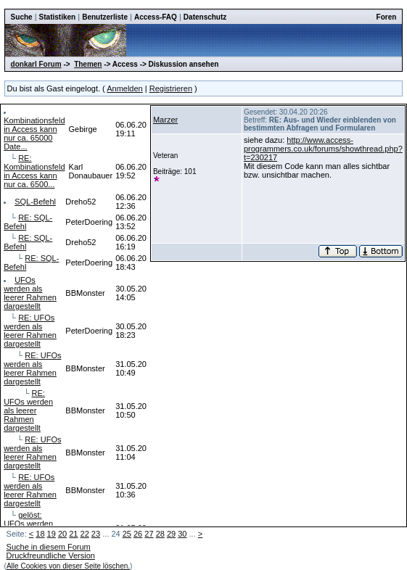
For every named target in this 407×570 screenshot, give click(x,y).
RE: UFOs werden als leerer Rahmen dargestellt (30, 330)
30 (182, 533)
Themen (88, 64)
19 (51, 533)
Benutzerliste (105, 17)
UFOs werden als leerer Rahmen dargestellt (30, 293)
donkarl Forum (36, 64)
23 (95, 533)
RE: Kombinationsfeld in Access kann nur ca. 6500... (34, 171)
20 (62, 533)
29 (171, 533)
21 (73, 533)
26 (137, 533)
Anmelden (125, 88)
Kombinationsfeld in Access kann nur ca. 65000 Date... (34, 133)
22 (85, 533)
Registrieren (170, 88)
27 (148, 533)
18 (40, 533)
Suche (22, 17)
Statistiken (57, 17)
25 (127, 533)
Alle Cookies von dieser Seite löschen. (68, 566)
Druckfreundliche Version (51, 555)
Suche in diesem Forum (49, 546)
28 (160, 533)
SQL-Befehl (35, 201)
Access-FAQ (155, 17)
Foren (387, 17)
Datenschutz (205, 17)
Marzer (165, 119)
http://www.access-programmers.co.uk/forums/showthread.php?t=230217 (323, 149)
